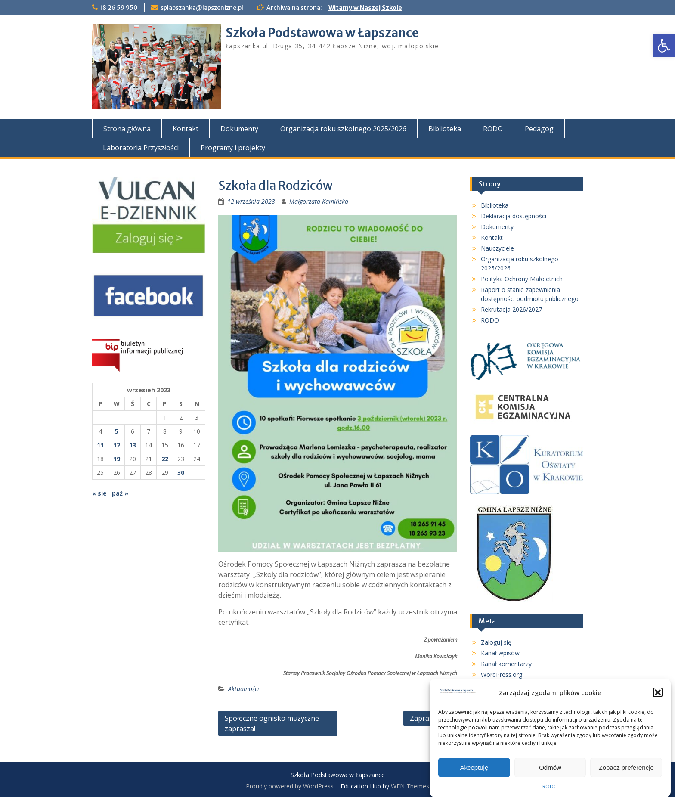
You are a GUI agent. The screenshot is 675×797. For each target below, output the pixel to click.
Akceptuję (474, 769)
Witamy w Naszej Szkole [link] (365, 8)
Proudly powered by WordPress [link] (290, 786)
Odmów (550, 769)
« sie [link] (99, 493)
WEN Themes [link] (410, 786)
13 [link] (132, 445)
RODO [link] (550, 788)
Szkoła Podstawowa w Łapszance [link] (322, 32)
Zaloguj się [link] (496, 642)
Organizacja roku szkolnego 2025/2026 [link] (343, 128)
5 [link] (116, 431)
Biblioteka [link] (444, 128)
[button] (657, 694)
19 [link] (116, 459)
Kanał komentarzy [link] (506, 664)
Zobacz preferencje (625, 769)
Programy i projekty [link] (233, 147)
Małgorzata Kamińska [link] (318, 201)
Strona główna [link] (127, 128)
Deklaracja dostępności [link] (513, 216)
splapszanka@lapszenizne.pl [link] (202, 8)
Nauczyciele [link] (497, 248)
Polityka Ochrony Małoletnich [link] (522, 279)
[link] (664, 45)
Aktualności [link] (243, 689)
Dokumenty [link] (239, 128)
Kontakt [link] (185, 128)
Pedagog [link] (539, 128)
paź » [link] (120, 493)
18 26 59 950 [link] (119, 8)
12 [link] (116, 445)
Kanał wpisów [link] (500, 653)
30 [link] (180, 472)
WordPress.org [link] (501, 674)
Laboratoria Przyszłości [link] (141, 147)
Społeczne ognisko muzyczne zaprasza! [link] (272, 723)
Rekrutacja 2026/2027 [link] (511, 309)
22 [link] (164, 459)
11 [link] (100, 445)
